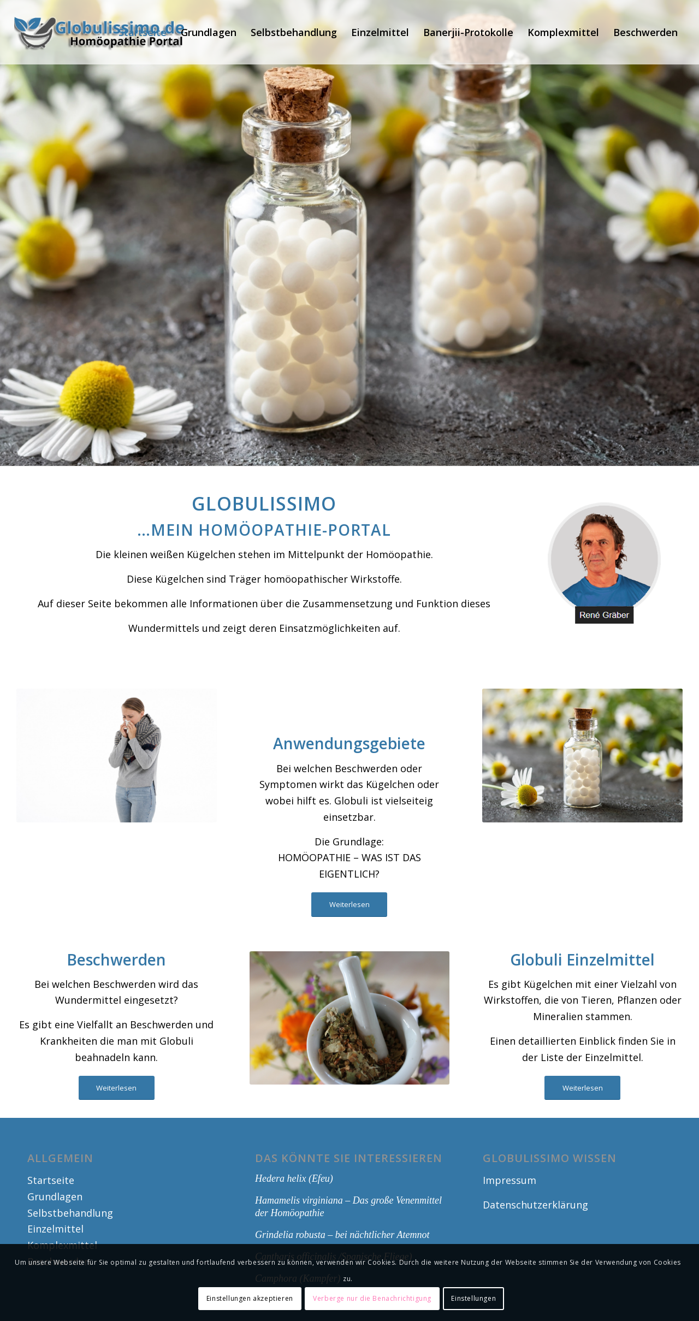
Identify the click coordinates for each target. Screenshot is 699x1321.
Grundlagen (54, 1196)
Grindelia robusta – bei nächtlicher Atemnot (342, 1234)
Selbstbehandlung (70, 1212)
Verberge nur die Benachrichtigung (372, 1298)
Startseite (50, 1180)
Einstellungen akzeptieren (249, 1298)
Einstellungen (473, 1298)
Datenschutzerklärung (535, 1204)
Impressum (509, 1180)
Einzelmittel (55, 1228)
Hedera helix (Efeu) (294, 1178)
